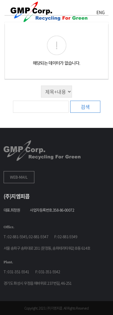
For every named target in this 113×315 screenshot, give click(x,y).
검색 (85, 106)
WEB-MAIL (19, 177)
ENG (100, 12)
